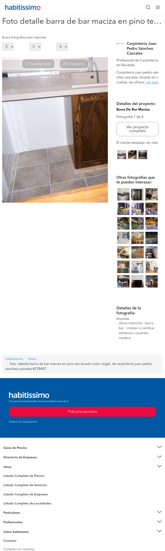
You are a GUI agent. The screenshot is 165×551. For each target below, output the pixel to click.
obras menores (130, 323)
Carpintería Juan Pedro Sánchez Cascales (141, 48)
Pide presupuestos (82, 544)
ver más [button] (152, 82)
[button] (82, 448)
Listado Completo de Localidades (27, 503)
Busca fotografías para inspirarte (24, 37)
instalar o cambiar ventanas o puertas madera (137, 333)
